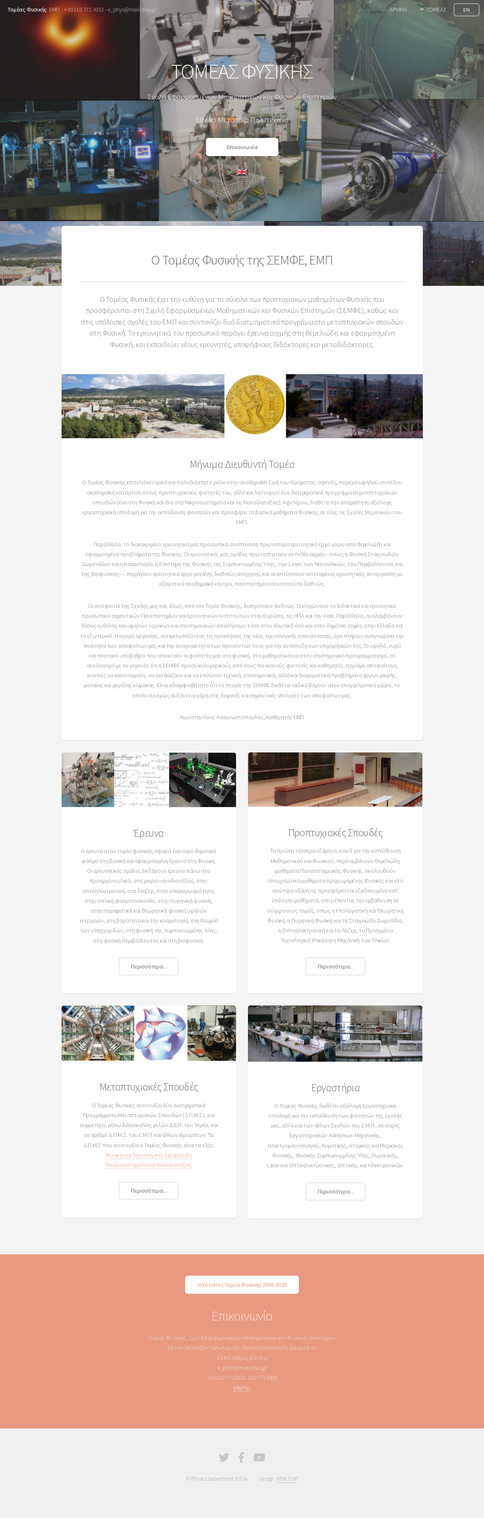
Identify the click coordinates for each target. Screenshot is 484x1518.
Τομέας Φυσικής (27, 9)
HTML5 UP (287, 1478)
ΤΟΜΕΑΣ (437, 9)
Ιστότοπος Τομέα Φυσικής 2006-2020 (242, 1284)
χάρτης (242, 1387)
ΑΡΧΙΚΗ (398, 9)
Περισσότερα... (149, 966)
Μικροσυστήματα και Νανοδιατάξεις (149, 1164)
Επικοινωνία (242, 147)
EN (466, 9)
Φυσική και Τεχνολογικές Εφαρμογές (148, 1155)
